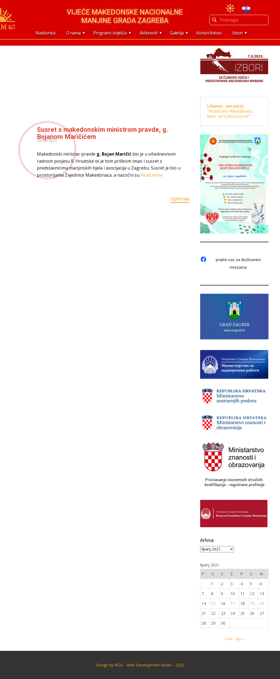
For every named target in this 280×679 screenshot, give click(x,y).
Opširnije (180, 199)
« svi (228, 638)
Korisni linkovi (208, 33)
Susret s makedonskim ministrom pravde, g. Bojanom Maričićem (102, 133)
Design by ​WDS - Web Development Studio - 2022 (140, 665)
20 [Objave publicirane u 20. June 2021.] (262, 603)
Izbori (237, 33)
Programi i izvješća (110, 33)
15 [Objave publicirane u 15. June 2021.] (213, 603)
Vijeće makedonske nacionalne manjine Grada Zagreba (125, 16)
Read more (152, 175)
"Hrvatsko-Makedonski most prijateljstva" (231, 111)
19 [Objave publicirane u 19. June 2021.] (252, 603)
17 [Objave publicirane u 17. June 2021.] (233, 603)
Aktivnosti (148, 33)
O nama (73, 33)
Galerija (176, 33)
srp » (240, 638)
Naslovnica (45, 33)
